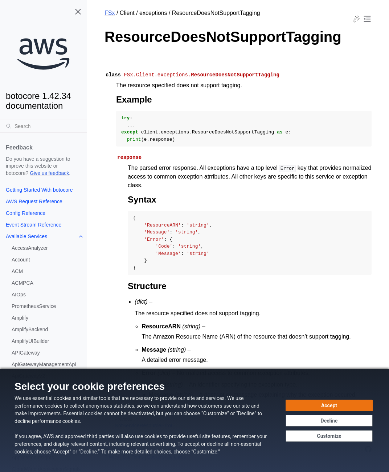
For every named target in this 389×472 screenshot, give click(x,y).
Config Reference (25, 213)
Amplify (20, 318)
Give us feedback (49, 173)
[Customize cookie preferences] (329, 436)
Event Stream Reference (33, 225)
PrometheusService (34, 306)
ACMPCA (22, 283)
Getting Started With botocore (39, 190)
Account (21, 260)
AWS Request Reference (34, 201)
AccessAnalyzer (30, 248)
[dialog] (194, 420)
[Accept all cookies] (329, 405)
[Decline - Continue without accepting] (329, 421)
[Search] (43, 126)
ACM (17, 271)
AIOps (19, 294)
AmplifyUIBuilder (30, 341)
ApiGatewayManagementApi (44, 364)
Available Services (26, 236)
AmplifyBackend (30, 329)
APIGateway (26, 353)
